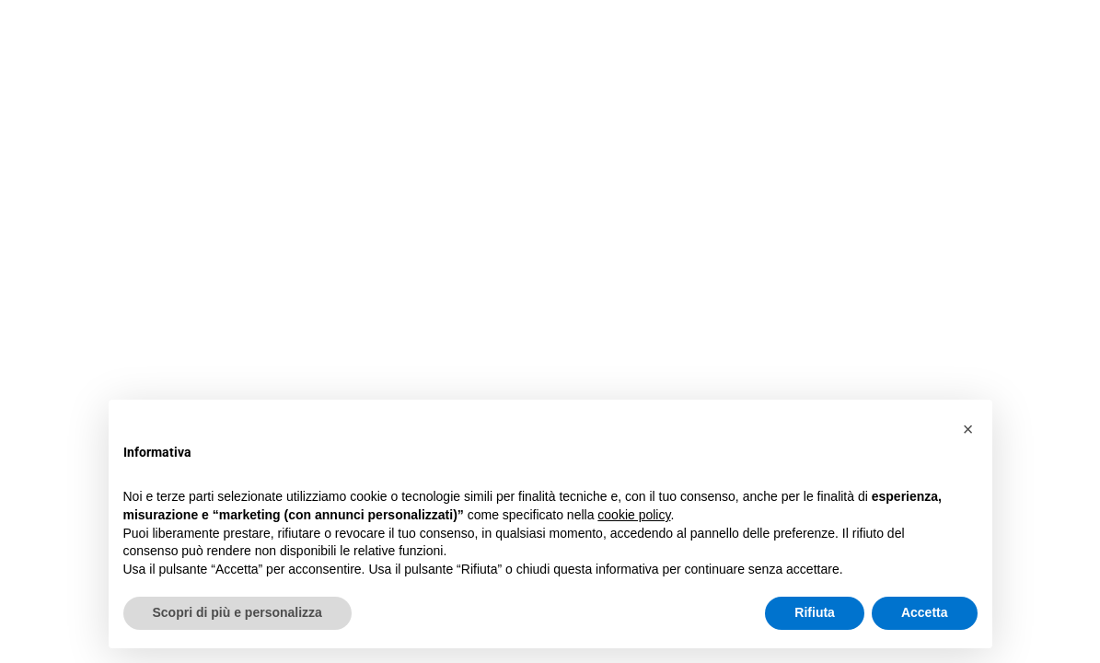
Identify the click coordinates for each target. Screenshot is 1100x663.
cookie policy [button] (633, 514)
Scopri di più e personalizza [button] (237, 612)
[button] (968, 429)
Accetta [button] (924, 612)
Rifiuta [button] (814, 612)
